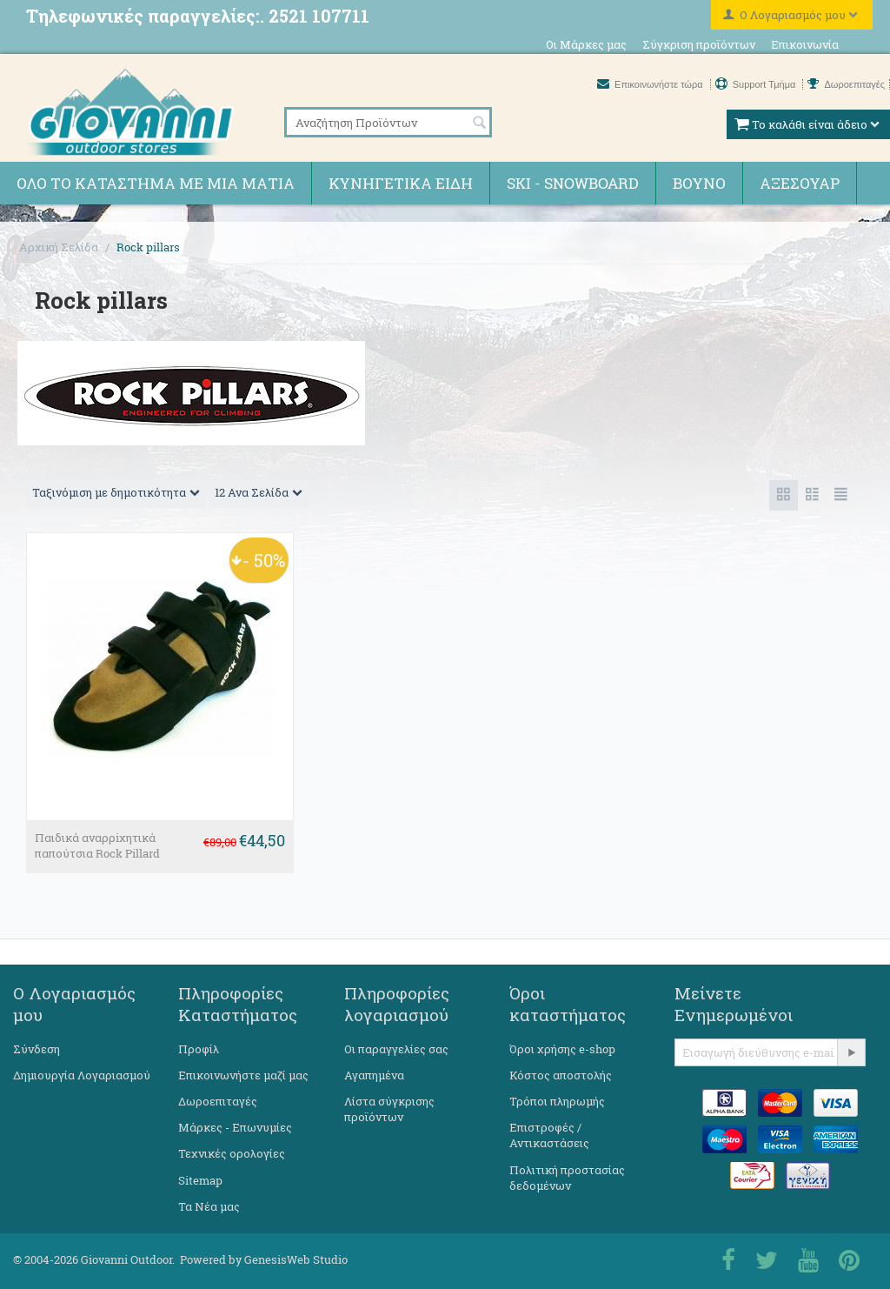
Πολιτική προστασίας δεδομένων (567, 1177)
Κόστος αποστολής (560, 1075)
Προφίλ (198, 1049)
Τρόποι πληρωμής (557, 1101)
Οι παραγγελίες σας (396, 1049)
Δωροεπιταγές (846, 84)
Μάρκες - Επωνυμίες (235, 1127)
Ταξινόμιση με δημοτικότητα (116, 492)
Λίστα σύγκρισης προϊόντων (389, 1109)
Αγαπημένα (374, 1075)
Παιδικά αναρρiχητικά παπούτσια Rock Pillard (97, 845)
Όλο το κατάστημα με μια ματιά (156, 183)
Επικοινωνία (805, 44)
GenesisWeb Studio (296, 1259)
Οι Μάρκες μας (586, 44)
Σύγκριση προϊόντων (698, 44)
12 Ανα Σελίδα (258, 492)
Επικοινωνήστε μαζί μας (243, 1075)
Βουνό (699, 183)
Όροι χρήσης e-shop (562, 1049)
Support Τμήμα (757, 84)
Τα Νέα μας (209, 1206)
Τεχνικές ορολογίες (231, 1153)
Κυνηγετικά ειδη (401, 183)
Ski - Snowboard (573, 183)
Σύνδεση (36, 1049)
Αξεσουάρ (800, 183)
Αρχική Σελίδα (58, 247)
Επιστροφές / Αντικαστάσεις (549, 1135)
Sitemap (200, 1180)
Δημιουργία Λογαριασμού (81, 1075)
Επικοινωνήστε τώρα (651, 84)
